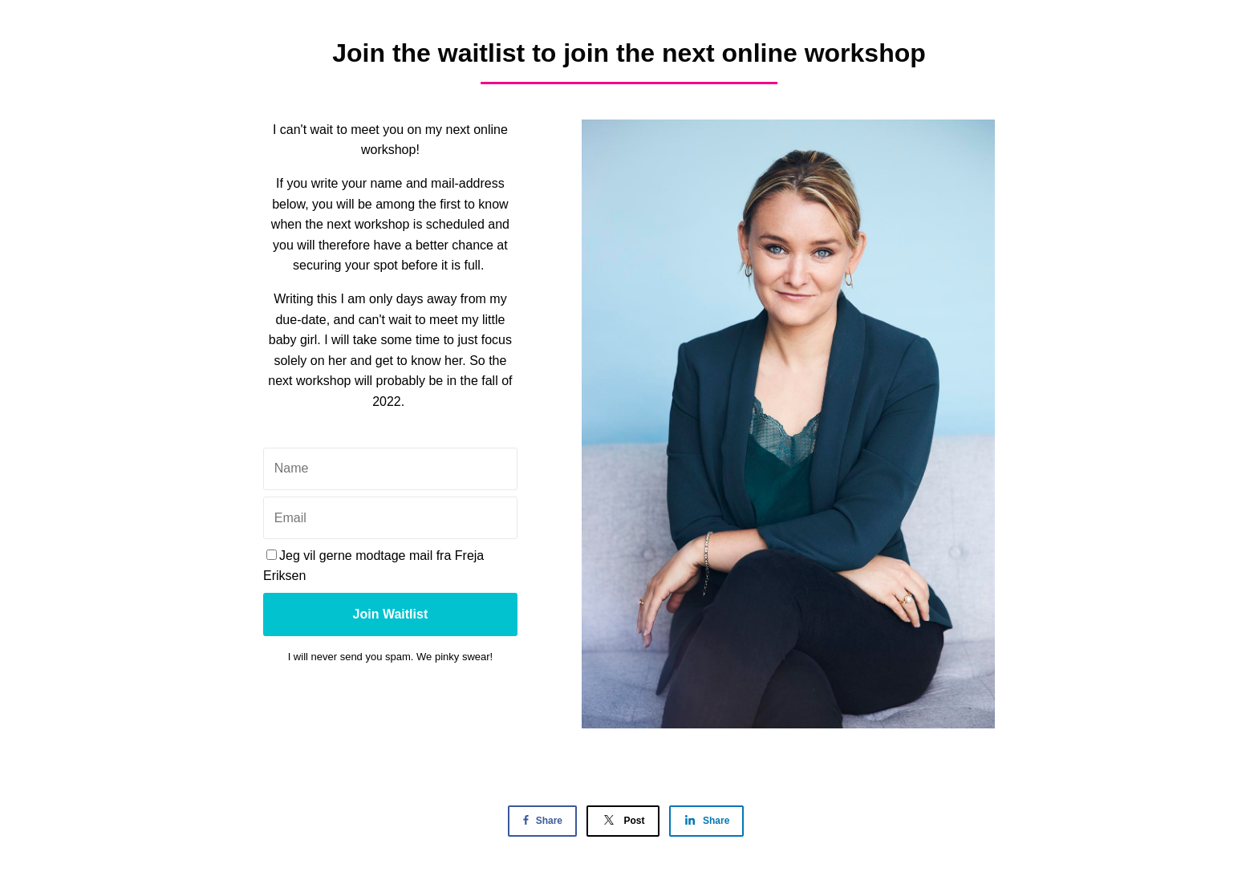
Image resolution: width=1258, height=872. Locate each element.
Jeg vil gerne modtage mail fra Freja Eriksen (373, 566)
